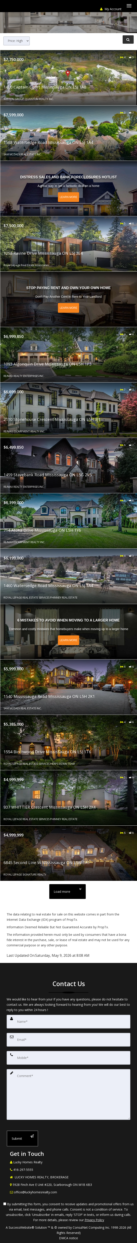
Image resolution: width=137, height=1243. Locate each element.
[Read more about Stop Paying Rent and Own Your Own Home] (68, 299)
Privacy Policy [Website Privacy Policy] (94, 1220)
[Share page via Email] (30, 9)
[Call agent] (5, 9)
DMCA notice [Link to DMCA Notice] (68, 1238)
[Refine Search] (128, 39)
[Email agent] (21, 9)
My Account (111, 9)
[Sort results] (16, 40)
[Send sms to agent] (13, 9)
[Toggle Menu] (129, 5)
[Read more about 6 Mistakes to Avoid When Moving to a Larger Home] (68, 631)
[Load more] (67, 891)
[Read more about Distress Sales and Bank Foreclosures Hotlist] (68, 188)
